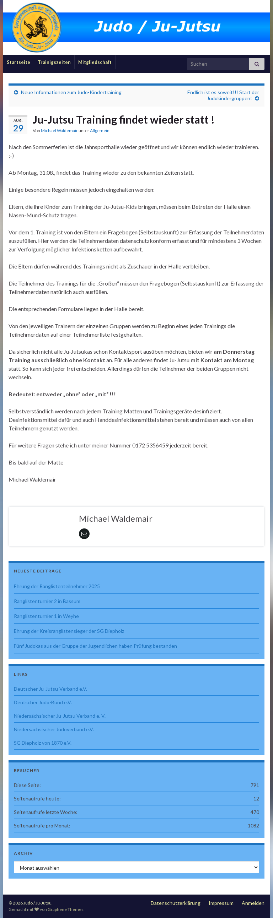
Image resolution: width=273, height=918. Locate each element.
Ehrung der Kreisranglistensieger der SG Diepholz (69, 631)
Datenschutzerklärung (175, 903)
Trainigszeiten (54, 62)
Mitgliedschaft (95, 62)
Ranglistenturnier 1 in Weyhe (46, 616)
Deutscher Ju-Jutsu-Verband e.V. (50, 689)
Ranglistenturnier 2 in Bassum (47, 601)
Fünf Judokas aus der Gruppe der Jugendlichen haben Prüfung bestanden (95, 646)
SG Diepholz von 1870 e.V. (42, 743)
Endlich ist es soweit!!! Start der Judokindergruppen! (223, 95)
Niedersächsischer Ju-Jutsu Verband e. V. (60, 716)
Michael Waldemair (59, 130)
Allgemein (99, 130)
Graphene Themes (66, 909)
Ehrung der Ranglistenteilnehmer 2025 (57, 586)
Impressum (221, 903)
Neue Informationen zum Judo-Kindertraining (71, 92)
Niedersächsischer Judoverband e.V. (54, 729)
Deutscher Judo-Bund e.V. (43, 702)
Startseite (18, 62)
